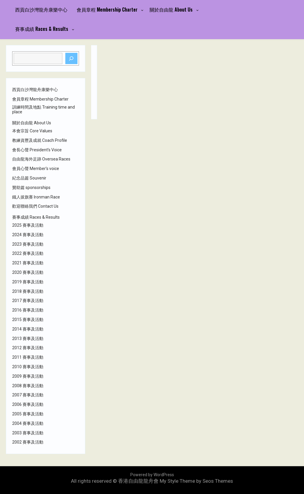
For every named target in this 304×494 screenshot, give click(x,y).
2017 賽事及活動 (27, 300)
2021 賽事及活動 (27, 262)
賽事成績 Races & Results (41, 28)
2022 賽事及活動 (27, 253)
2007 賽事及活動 (27, 395)
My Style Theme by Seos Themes (196, 481)
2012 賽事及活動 (27, 347)
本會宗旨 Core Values (32, 130)
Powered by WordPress (152, 474)
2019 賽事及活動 (27, 281)
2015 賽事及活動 (27, 319)
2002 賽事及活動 (27, 442)
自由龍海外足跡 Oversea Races (41, 159)
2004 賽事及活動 (27, 423)
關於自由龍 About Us (171, 9)
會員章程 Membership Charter (107, 9)
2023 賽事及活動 (27, 244)
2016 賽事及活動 (27, 310)
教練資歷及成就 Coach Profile (39, 140)
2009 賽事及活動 (27, 376)
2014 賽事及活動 (27, 329)
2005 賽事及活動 (27, 414)
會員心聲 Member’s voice (35, 168)
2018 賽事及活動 (27, 291)
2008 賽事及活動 (27, 385)
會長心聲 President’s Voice (37, 149)
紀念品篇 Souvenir (29, 178)
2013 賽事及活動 (27, 338)
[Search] (71, 58)
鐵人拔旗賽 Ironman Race (36, 197)
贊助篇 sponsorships (31, 187)
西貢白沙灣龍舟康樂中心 (41, 9)
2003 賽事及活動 (27, 433)
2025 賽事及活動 (27, 225)
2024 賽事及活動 (27, 234)
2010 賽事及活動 (27, 366)
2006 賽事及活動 (27, 404)
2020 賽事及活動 (27, 272)
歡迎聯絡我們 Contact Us (35, 206)
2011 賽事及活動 (27, 357)
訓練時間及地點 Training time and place (43, 110)
